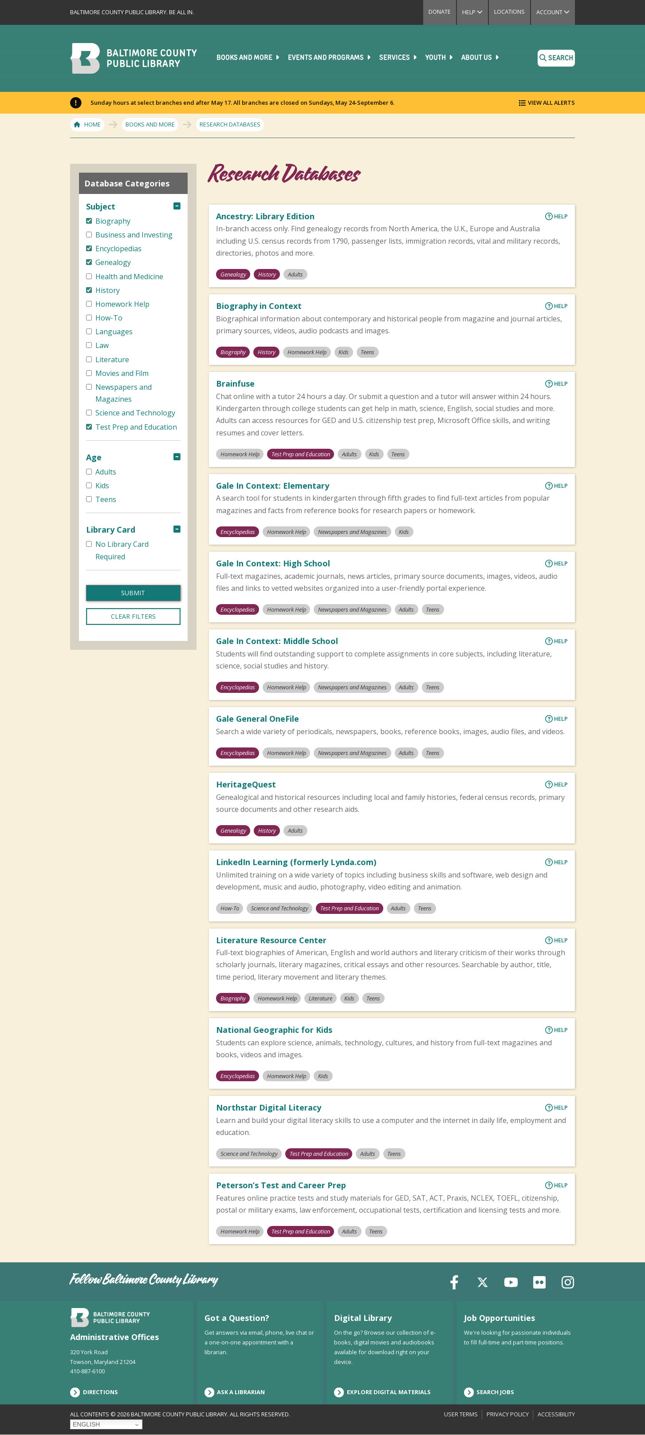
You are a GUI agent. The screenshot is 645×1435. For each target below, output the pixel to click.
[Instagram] (568, 1281)
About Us (480, 58)
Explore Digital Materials (382, 1392)
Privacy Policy (508, 1414)
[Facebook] (454, 1281)
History (267, 274)
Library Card (110, 529)
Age (94, 457)
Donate (440, 12)
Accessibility (556, 1414)
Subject (100, 206)
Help (475, 12)
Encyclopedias (237, 532)
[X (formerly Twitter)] (483, 1281)
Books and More (248, 58)
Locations (509, 12)
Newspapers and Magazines (352, 532)
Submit (133, 593)
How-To (229, 908)
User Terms (461, 1414)
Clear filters (133, 616)
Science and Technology (279, 908)
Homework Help (306, 352)
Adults (295, 274)
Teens (368, 352)
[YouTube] (511, 1281)
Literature (320, 998)
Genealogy (233, 274)
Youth (439, 58)
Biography (233, 352)
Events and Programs (330, 58)
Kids (343, 352)
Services (398, 58)
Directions (94, 1392)
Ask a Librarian (235, 1392)
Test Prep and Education (300, 454)
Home (92, 124)
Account (555, 12)
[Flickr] (539, 1281)
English (86, 1424)
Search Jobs (489, 1392)
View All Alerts (551, 103)
